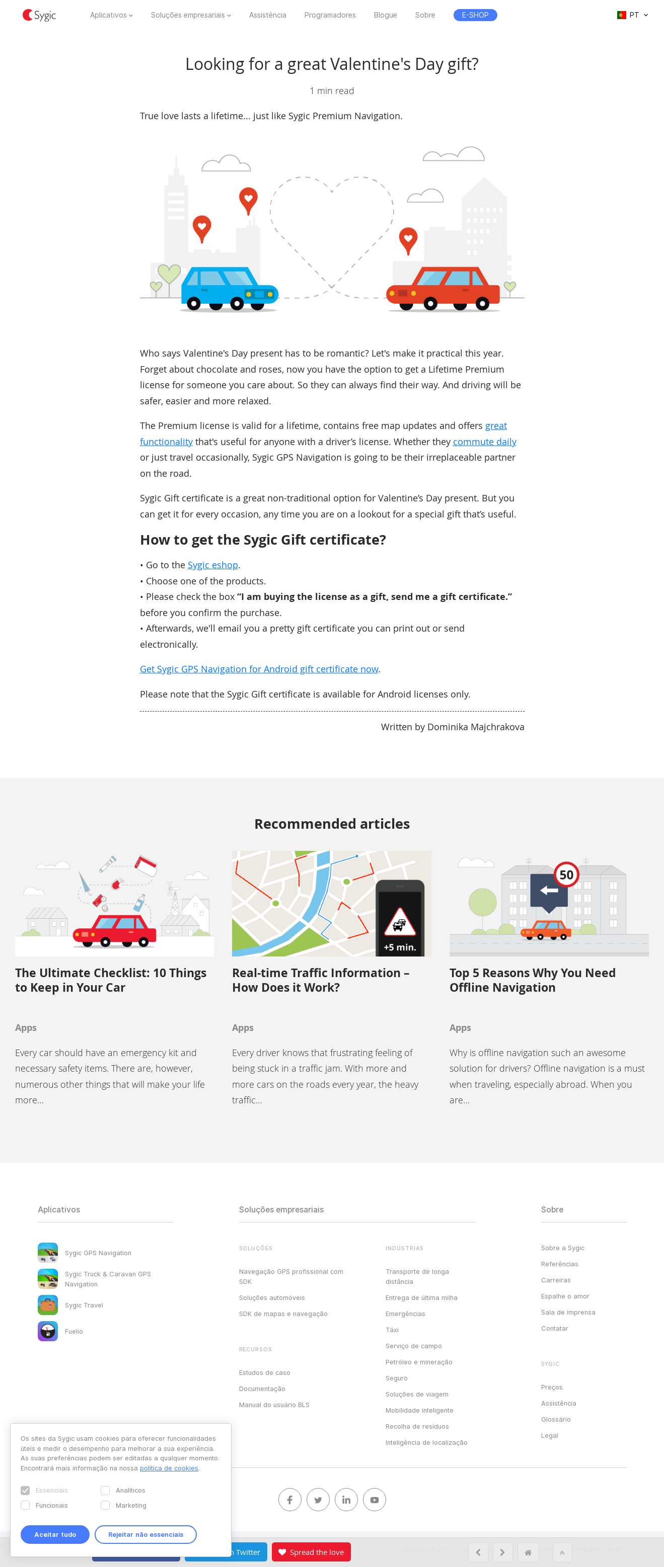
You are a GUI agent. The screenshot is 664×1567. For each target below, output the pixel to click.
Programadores (330, 15)
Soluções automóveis (272, 1297)
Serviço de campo (414, 1346)
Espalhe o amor (565, 1296)
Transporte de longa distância (417, 1276)
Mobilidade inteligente (420, 1410)
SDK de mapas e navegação (283, 1314)
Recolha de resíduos (417, 1426)
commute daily (485, 442)
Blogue (385, 15)
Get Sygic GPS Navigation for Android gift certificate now (259, 669)
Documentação (262, 1388)
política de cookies (169, 1468)
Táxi (392, 1330)
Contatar (554, 1328)
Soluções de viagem (417, 1394)
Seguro (397, 1378)
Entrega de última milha (422, 1297)
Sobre (425, 15)
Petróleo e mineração (419, 1362)
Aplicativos (108, 15)
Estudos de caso (264, 1372)
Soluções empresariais (188, 15)
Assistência (267, 15)
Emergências (405, 1314)
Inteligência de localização (427, 1442)
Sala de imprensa (568, 1312)
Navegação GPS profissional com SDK (291, 1276)
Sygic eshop (213, 565)
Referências (559, 1264)
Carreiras (556, 1280)
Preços (552, 1387)
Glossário (556, 1419)
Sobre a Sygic (562, 1248)
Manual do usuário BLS (274, 1405)
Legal (549, 1435)
